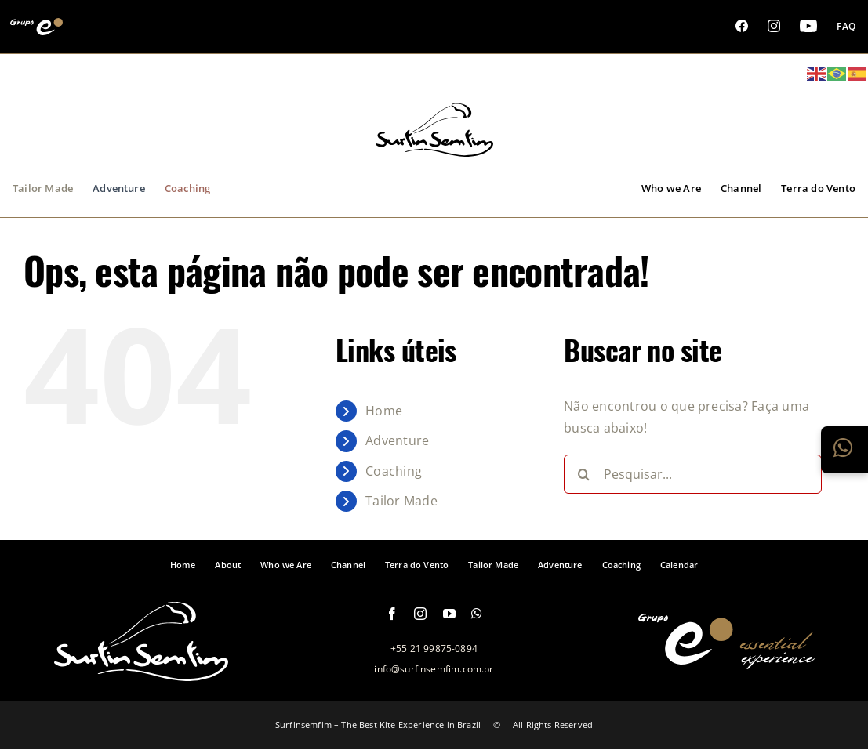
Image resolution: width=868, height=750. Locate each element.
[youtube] (449, 613)
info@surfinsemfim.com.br (433, 669)
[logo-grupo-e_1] (434, 148)
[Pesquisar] (583, 474)
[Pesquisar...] (693, 474)
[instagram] (420, 613)
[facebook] (392, 613)
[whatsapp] (476, 613)
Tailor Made (401, 500)
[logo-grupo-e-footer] (726, 660)
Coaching (393, 471)
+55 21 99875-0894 (434, 648)
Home (383, 410)
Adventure (397, 440)
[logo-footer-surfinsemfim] (141, 672)
